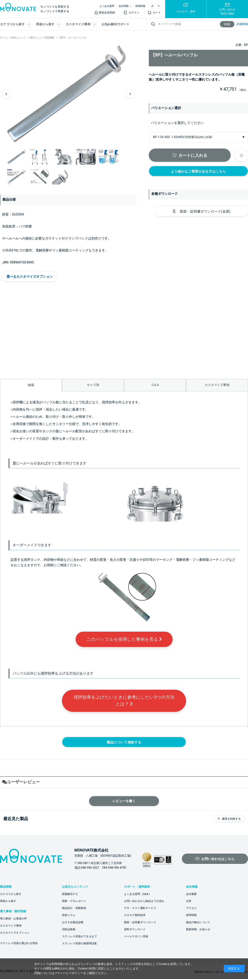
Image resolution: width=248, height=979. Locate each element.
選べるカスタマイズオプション (29, 277)
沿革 (188, 901)
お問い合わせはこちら (217, 859)
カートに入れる (192, 155)
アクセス (191, 908)
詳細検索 (242, 24)
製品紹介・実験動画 (74, 908)
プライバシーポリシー (68, 973)
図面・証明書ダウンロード (140, 922)
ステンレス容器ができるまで (79, 936)
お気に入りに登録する (241, 155)
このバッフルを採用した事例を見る (124, 639)
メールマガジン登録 (136, 936)
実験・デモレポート (74, 901)
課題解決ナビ (70, 894)
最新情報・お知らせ (198, 929)
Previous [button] (6, 94)
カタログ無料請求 (134, 915)
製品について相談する (124, 742)
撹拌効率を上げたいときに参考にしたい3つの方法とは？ (124, 700)
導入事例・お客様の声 (13, 918)
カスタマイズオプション (15, 932)
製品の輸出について (198, 922)
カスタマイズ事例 (10, 925)
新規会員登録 (107, 12)
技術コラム (68, 915)
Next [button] (130, 94)
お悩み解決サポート (116, 24)
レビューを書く (124, 801)
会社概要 (191, 894)
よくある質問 (106, 6)
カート (157, 12)
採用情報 (140, 6)
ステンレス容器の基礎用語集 (79, 943)
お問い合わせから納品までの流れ (144, 901)
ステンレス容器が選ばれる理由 (19, 943)
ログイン (134, 12)
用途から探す (8, 901)
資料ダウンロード (134, 929)
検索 (227, 24)
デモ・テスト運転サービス (140, 908)
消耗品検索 (68, 929)
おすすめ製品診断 (72, 922)
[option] (68, 94)
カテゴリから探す (10, 894)
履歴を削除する (231, 818)
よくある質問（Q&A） (137, 894)
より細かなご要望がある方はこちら (198, 171)
